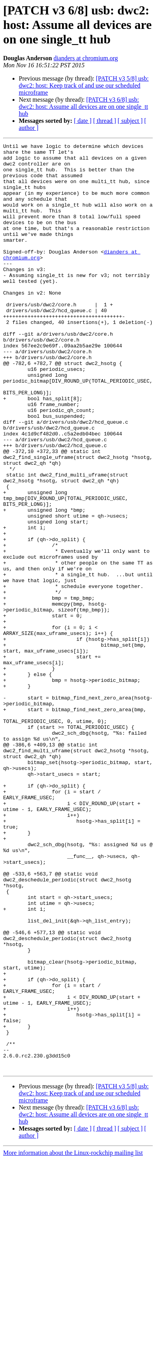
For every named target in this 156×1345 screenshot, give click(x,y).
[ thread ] (104, 120)
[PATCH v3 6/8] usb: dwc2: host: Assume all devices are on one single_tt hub (83, 106)
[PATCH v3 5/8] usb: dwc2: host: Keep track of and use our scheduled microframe (84, 85)
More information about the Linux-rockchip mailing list (73, 1338)
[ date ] (82, 120)
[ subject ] (130, 120)
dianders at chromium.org (86, 58)
